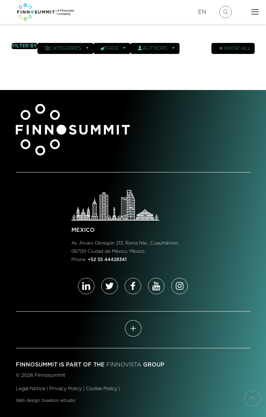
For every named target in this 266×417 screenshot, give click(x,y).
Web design (28, 400)
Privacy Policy (65, 388)
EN (202, 12)
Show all (235, 48)
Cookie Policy (101, 388)
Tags (114, 48)
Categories (67, 48)
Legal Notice (30, 388)
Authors (157, 48)
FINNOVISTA (123, 365)
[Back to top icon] (252, 398)
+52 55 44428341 (107, 260)
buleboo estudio (59, 400)
